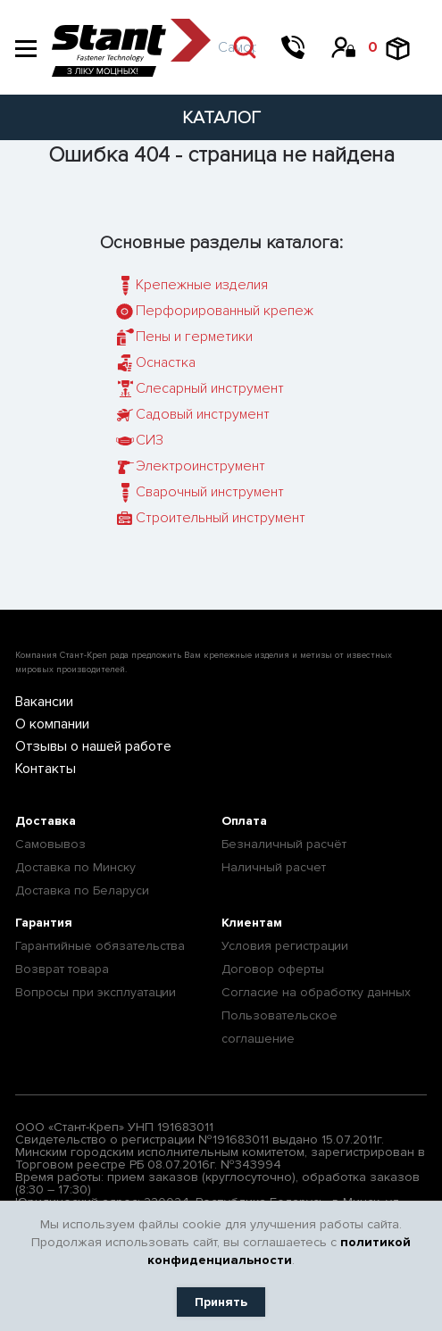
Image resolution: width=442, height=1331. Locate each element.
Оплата (244, 820)
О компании (52, 724)
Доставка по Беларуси (82, 890)
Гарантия (43, 922)
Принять (221, 1302)
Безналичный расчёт (283, 844)
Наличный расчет (273, 867)
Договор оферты (272, 969)
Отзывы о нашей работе (93, 746)
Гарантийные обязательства (100, 945)
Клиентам (251, 922)
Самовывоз (50, 844)
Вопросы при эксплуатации (95, 992)
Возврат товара (62, 969)
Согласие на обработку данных (316, 992)
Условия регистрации (284, 945)
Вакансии (44, 702)
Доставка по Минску (75, 867)
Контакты (45, 769)
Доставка (45, 820)
